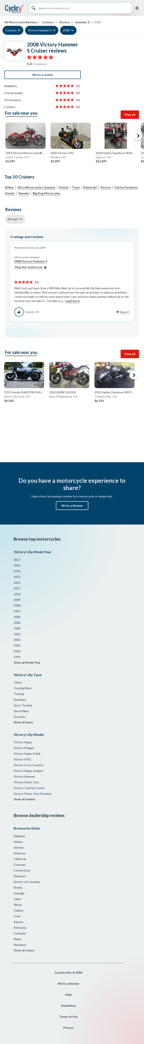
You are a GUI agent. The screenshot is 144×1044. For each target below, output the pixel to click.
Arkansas (20, 853)
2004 (17, 628)
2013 (17, 577)
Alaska (18, 842)
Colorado (20, 864)
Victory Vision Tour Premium (32, 793)
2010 (17, 594)
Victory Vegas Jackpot (28, 771)
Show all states (24, 950)
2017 (17, 559)
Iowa (17, 916)
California (20, 859)
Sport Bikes (21, 711)
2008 (66, 30)
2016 (17, 565)
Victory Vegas (23, 742)
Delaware (20, 876)
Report (125, 312)
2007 (17, 611)
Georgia (19, 893)
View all (129, 114)
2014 (17, 571)
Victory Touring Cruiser (29, 788)
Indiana (18, 910)
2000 (17, 651)
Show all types (23, 722)
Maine (18, 939)
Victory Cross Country (28, 765)
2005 (17, 622)
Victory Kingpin (24, 748)
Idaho (17, 899)
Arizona (19, 847)
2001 (17, 645)
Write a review (42, 75)
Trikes (18, 682)
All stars (13, 219)
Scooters (20, 716)
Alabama (19, 836)
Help (68, 994)
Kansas (18, 922)
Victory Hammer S (39, 30)
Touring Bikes (23, 688)
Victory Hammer (24, 776)
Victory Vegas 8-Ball (27, 753)
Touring (19, 694)
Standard (20, 699)
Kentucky (20, 927)
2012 (17, 582)
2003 (17, 634)
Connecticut (22, 870)
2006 (17, 617)
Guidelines (68, 1005)
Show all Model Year (27, 662)
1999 (17, 657)
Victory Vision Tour (26, 782)
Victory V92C (23, 759)
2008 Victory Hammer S (30, 264)
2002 (17, 640)
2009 (17, 599)
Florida (18, 887)
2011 (17, 588)
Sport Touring (23, 705)
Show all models (24, 799)
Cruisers (10, 30)
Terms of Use (68, 1016)
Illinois (18, 904)
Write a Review (72, 505)
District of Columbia (27, 882)
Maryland (20, 945)
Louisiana (20, 933)
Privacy (68, 1027)
